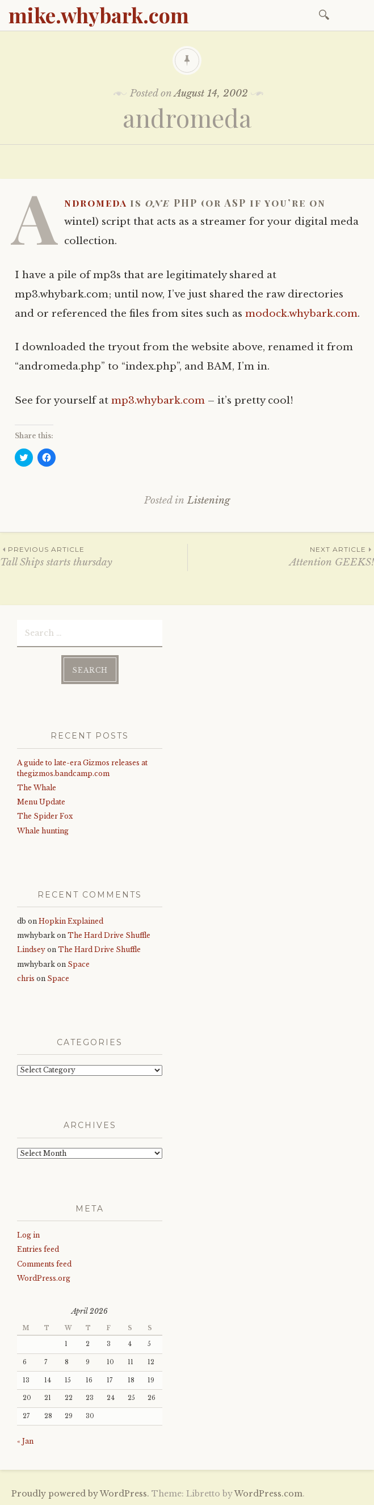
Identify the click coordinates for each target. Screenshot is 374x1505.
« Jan (25, 1440)
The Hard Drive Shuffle (109, 934)
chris (26, 978)
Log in (28, 1234)
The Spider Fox (45, 815)
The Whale (36, 787)
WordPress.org (43, 1277)
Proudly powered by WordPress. (80, 1493)
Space (79, 963)
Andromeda (95, 202)
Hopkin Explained (71, 920)
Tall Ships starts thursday (93, 556)
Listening (208, 500)
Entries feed (38, 1248)
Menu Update (41, 801)
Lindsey (31, 949)
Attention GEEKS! (281, 556)
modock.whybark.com (301, 314)
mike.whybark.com (99, 14)
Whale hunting (43, 829)
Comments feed (44, 1263)
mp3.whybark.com (158, 400)
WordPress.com (268, 1493)
